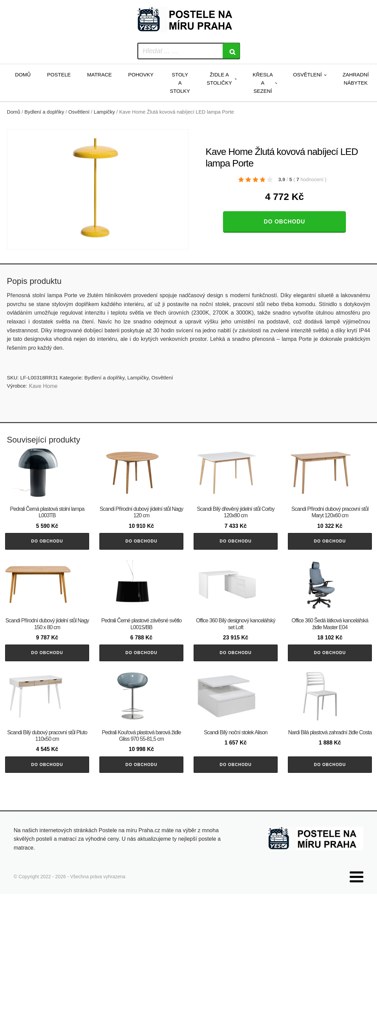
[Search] (231, 51)
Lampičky (104, 112)
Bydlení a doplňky (44, 112)
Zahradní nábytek (356, 79)
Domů (23, 74)
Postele (59, 74)
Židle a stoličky (219, 79)
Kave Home (43, 386)
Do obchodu (284, 222)
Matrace (99, 74)
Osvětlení (307, 74)
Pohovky (140, 74)
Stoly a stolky (180, 83)
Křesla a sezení (263, 83)
